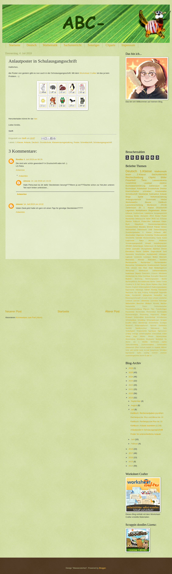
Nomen (151, 240)
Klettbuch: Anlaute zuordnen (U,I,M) (145, 425)
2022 (131, 385)
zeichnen (163, 353)
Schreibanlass (162, 317)
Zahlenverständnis (159, 271)
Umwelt (148, 243)
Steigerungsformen (141, 325)
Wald (151, 268)
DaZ (138, 284)
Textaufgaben (130, 331)
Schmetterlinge (150, 317)
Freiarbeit (130, 180)
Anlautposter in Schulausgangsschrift (146, 430)
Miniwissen (130, 260)
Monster (141, 260)
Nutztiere (163, 260)
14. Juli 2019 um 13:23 (41, 181)
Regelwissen (154, 210)
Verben (164, 227)
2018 (131, 449)
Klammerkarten (132, 191)
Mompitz (156, 303)
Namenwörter (130, 306)
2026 (131, 368)
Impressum (128, 45)
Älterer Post (112, 311)
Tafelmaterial (154, 328)
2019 (131, 397)
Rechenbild (130, 219)
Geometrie (130, 254)
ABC (165, 232)
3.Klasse (157, 232)
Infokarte (129, 213)
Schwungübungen (153, 320)
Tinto (127, 268)
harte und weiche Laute (134, 350)
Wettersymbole (161, 336)
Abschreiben (130, 235)
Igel (165, 295)
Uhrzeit (134, 268)
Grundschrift (136, 295)
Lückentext (154, 301)
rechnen (155, 353)
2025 (131, 372)
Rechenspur (145, 262)
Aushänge (146, 276)
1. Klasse (149, 208)
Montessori (152, 205)
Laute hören (148, 298)
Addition (163, 183)
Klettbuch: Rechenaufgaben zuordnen (146, 413)
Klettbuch (162, 202)
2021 (131, 389)
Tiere (144, 180)
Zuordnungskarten (133, 232)
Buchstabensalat (144, 281)
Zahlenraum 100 (158, 186)
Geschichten (140, 254)
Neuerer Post (13, 311)
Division (129, 221)
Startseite (14, 45)
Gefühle (146, 251)
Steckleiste (143, 194)
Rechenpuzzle (131, 262)
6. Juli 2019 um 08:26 (33, 159)
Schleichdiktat (139, 317)
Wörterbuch (143, 271)
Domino (163, 188)
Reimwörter (130, 265)
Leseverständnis (159, 180)
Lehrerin (155, 298)
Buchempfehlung (131, 281)
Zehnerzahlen (162, 344)
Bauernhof (163, 276)
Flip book (137, 292)
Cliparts (110, 45)
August (134, 405)
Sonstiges (93, 45)
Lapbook (129, 257)
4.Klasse (163, 219)
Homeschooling (149, 238)
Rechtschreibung (134, 177)
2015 (131, 461)
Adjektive (156, 249)
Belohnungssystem (152, 279)
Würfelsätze (155, 342)
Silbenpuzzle (140, 219)
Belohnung (138, 279)
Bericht (164, 279)
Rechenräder (140, 312)
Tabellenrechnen (141, 328)
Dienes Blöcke (146, 284)
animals (143, 347)
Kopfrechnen (138, 213)
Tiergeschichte (142, 331)
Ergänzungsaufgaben (159, 287)
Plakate (157, 227)
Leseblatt (148, 183)
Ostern (144, 306)
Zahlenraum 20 (133, 208)
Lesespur (147, 257)
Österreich (146, 273)
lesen (128, 174)
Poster (76, 142)
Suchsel (163, 265)
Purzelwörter (130, 312)
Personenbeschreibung (134, 309)
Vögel (135, 336)
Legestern (130, 210)
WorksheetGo (131, 202)
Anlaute (27, 142)
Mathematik (50, 45)
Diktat (165, 284)
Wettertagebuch (160, 268)
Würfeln (144, 342)
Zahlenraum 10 (150, 246)
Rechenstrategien (132, 314)
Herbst (164, 199)
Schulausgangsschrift (102, 142)
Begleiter (129, 279)
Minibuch (148, 303)
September (136, 401)
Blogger (102, 568)
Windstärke (141, 339)
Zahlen (164, 342)
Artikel (140, 276)
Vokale (128, 336)
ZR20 (153, 219)
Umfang (128, 334)
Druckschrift (161, 208)
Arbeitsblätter (161, 191)
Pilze (152, 309)
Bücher (152, 281)
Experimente (130, 290)
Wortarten (144, 216)
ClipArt (151, 177)
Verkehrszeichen (160, 243)
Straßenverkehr (153, 265)
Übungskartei (146, 249)
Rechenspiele (162, 312)
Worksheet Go (161, 339)
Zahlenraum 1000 (144, 230)
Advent (164, 249)
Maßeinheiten (130, 303)
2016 (131, 457)
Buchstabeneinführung (135, 186)
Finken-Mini (146, 221)
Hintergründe (147, 295)
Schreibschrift (86, 142)
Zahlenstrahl (162, 246)
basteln (148, 347)
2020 (131, 393)
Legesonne (130, 240)
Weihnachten (131, 230)
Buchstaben (131, 188)
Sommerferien (153, 323)
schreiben (147, 191)
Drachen (129, 287)
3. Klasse (146, 232)
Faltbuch (136, 221)
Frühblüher (149, 235)
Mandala (142, 227)
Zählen (128, 249)
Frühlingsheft (153, 292)
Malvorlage (163, 301)
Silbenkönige (142, 323)
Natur (141, 240)
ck (153, 347)
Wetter (136, 216)
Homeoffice (158, 295)
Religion (164, 314)
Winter (164, 210)
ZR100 (164, 205)
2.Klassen (154, 273)
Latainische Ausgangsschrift (155, 213)
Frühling (145, 292)
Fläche (138, 251)
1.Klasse (19, 142)
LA (142, 298)
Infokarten (163, 254)
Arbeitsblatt (142, 188)
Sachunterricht (73, 45)
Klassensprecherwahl (133, 298)
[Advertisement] (62, 284)
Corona (164, 281)
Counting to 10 (131, 284)
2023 (131, 381)
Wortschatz (130, 271)
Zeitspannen (130, 347)
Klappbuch (139, 224)
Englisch (135, 287)
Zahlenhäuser (138, 246)
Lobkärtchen (145, 301)
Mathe (155, 257)
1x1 (157, 219)
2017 (131, 453)
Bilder (164, 177)
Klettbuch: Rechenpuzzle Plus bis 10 (146, 421)
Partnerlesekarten (160, 306)
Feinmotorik (162, 290)
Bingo (128, 197)
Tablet (148, 219)
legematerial (130, 353)
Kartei (158, 238)
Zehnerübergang (160, 230)
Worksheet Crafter (88, 73)
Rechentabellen (160, 262)
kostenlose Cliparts (133, 273)
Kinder (157, 216)
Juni (133, 439)
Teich (165, 328)
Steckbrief (129, 325)
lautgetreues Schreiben (158, 350)
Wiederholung (130, 339)
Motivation (152, 260)
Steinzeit (153, 325)
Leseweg (129, 216)
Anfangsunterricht (133, 199)
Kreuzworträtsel (132, 227)
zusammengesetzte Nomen (135, 355)
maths (139, 353)
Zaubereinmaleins (147, 344)
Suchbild (129, 328)
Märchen (164, 303)
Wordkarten (150, 339)
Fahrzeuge (139, 290)
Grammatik (151, 199)
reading (146, 353)
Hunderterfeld (152, 254)
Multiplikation (141, 210)
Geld (165, 251)
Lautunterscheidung (134, 205)
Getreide (138, 238)
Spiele (140, 197)
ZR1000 (129, 246)
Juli (132, 409)
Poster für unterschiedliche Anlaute (145, 434)
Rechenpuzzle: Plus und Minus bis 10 (146, 417)
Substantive (162, 325)
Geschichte (130, 238)
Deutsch (31, 45)
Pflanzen (146, 309)
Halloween (156, 221)
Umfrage (135, 334)
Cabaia (158, 281)
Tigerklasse (152, 331)
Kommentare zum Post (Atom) (29, 317)
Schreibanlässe (131, 320)
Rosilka (19, 159)
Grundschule (45, 142)
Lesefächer (163, 298)
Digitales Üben (157, 284)
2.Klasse (141, 174)
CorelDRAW (131, 183)
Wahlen (142, 336)
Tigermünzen (162, 331)
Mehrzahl (163, 257)
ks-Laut (146, 350)
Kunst (164, 238)
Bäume (148, 202)
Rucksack (129, 317)
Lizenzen (136, 301)
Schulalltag (141, 320)
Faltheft (147, 290)
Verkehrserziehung (158, 197)
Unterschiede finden (159, 334)
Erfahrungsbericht (145, 287)
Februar (134, 443)
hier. (36, 119)
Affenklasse (163, 273)
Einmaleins (130, 251)
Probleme (163, 240)
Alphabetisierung (131, 276)
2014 (131, 466)
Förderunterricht (160, 235)
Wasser (150, 336)
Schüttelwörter (141, 265)
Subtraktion (154, 194)
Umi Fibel (142, 268)
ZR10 (151, 216)
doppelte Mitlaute (160, 347)
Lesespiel (129, 301)
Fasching (154, 290)
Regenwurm (154, 314)
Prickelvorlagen (161, 309)
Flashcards (129, 292)
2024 (131, 377)
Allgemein (140, 235)
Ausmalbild (155, 276)
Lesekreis (138, 257)
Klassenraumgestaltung (62, 142)
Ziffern (137, 347)
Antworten (20, 170)
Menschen (140, 303)
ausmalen (136, 249)
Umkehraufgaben (145, 334)
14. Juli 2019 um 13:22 (33, 204)
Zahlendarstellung (132, 344)
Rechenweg (144, 314)
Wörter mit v (132, 342)
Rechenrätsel (151, 312)
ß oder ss (148, 355)
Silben (135, 323)
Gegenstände (156, 251)
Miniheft (150, 227)
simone (26, 181)
